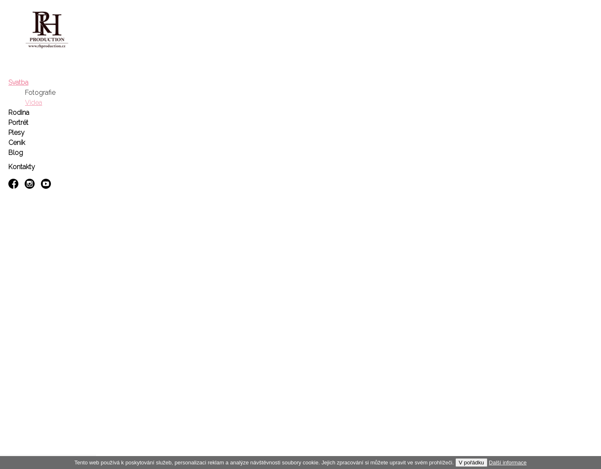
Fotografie (40, 92)
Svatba (18, 82)
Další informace (507, 462)
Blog (15, 153)
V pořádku (471, 462)
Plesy (16, 133)
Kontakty (21, 167)
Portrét (18, 123)
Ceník (16, 143)
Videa (33, 102)
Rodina (18, 113)
